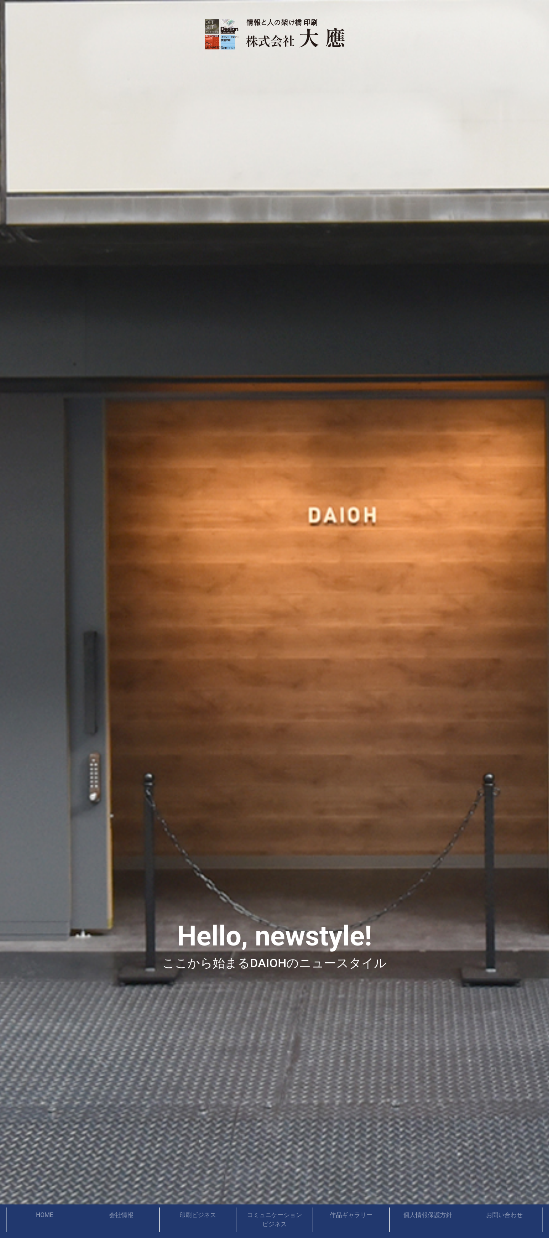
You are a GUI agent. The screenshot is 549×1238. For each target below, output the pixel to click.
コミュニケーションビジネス (274, 1219)
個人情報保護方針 (427, 1215)
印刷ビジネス (198, 1215)
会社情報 (121, 1215)
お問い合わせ (504, 1215)
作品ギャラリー (351, 1215)
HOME (44, 1215)
